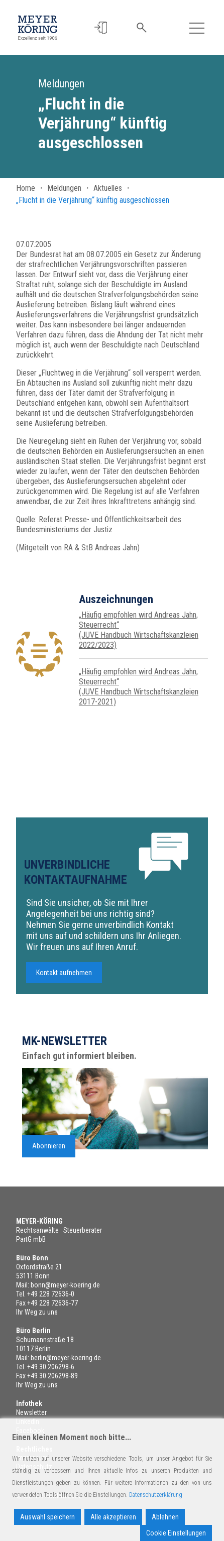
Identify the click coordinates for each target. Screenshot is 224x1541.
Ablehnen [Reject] (165, 1517)
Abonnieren (48, 1151)
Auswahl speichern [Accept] (47, 1517)
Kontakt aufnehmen (64, 978)
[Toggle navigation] (197, 28)
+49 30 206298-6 (50, 1367)
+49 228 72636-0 (50, 1294)
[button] (101, 28)
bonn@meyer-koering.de (65, 1285)
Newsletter (31, 1412)
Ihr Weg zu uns (37, 1312)
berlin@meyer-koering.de (66, 1358)
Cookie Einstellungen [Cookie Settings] (176, 1533)
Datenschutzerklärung (155, 1494)
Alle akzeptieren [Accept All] (113, 1517)
